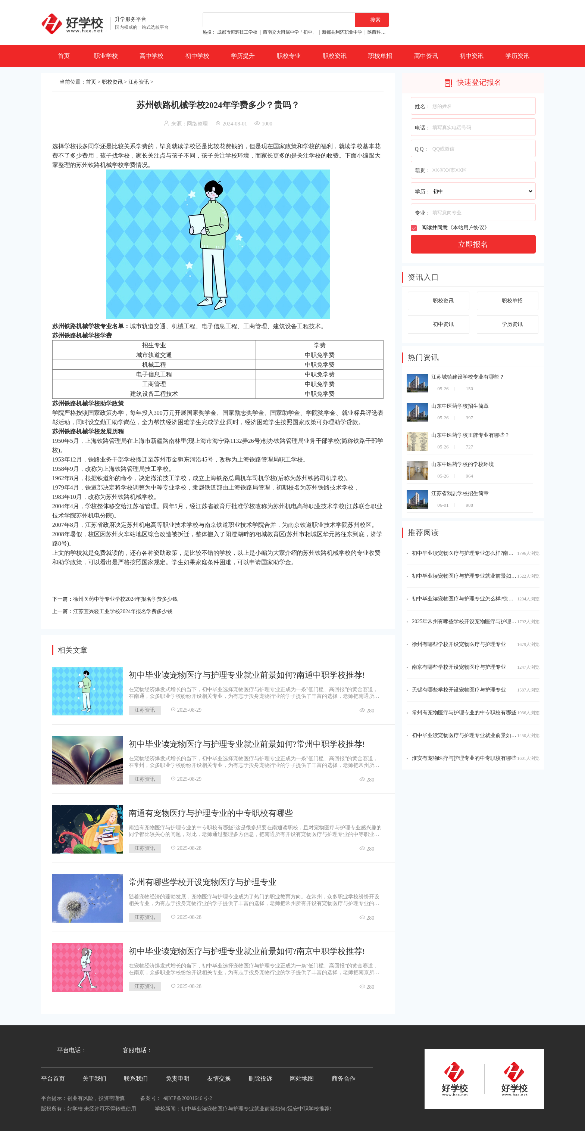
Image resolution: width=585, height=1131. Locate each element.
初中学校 (197, 56)
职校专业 (289, 56)
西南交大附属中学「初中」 (290, 32)
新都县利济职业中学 (342, 32)
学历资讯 (517, 56)
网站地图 (302, 1076)
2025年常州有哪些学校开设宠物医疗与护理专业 (467, 621)
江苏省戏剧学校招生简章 (460, 493)
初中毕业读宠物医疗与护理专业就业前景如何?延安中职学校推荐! (256, 1107)
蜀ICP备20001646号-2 (187, 1096)
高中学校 (151, 56)
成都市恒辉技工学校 (237, 32)
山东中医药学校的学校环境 (462, 464)
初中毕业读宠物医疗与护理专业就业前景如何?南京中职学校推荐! (247, 949)
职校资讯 (335, 56)
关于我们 (94, 1076)
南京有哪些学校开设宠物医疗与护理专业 (459, 667)
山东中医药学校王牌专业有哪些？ (470, 435)
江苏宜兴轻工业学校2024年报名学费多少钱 (130, 610)
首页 (64, 56)
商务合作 (344, 1076)
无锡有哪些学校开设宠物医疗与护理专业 (459, 690)
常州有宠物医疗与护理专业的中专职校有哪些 (464, 712)
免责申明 (178, 1076)
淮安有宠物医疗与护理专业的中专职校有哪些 (464, 758)
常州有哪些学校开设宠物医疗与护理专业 (202, 880)
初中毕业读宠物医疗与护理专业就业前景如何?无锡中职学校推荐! (487, 576)
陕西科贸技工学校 (385, 32)
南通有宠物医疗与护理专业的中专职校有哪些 (211, 811)
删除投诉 (260, 1076)
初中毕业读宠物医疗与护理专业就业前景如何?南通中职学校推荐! (247, 673)
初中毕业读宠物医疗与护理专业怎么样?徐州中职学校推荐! (479, 599)
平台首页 (53, 1076)
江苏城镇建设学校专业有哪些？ (467, 377)
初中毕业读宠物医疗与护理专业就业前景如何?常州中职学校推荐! (247, 742)
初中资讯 (472, 56)
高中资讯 (426, 56)
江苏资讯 (138, 82)
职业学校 (106, 56)
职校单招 (380, 56)
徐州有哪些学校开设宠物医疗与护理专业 (459, 644)
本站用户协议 (468, 227)
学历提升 (243, 56)
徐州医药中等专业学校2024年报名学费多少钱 (133, 598)
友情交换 (219, 1076)
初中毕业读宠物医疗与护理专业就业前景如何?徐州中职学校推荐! (487, 735)
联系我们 (136, 1076)
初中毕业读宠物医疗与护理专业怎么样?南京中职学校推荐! (479, 553)
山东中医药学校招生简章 (460, 406)
